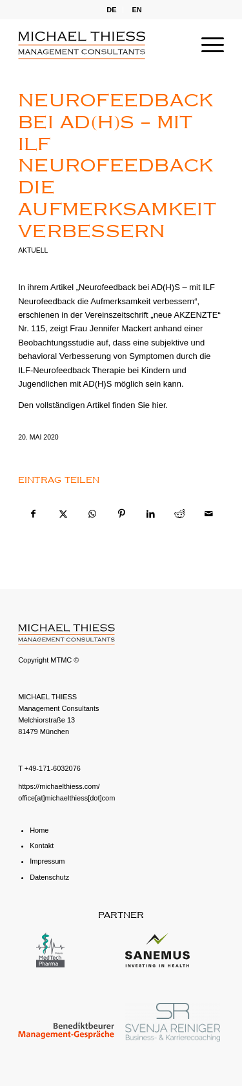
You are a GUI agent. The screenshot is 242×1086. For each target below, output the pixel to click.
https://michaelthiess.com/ (59, 786)
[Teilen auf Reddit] (179, 514)
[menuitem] (111, 9)
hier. (160, 405)
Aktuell (33, 250)
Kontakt (42, 845)
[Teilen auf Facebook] (33, 514)
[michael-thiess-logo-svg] (100, 45)
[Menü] (206, 45)
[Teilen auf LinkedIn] (150, 514)
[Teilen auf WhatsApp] (92, 514)
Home (39, 830)
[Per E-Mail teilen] (209, 514)
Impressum (47, 861)
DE (111, 10)
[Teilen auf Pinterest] (121, 514)
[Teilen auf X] (62, 514)
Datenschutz (49, 877)
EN (137, 10)
